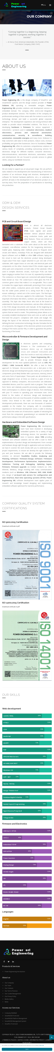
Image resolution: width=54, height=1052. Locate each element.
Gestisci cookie (23, 1040)
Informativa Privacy (37, 1040)
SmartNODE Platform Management (16, 1018)
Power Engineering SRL (11, 100)
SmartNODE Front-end (12, 1016)
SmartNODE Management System (15, 1021)
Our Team (8, 985)
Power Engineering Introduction (15, 971)
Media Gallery (9, 999)
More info (41, 1045)
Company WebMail (11, 1013)
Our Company (9, 983)
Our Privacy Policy (10, 996)
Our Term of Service (11, 991)
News (6, 1002)
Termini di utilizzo (9, 1040)
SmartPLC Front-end (11, 1024)
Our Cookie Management (13, 993)
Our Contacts (9, 988)
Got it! (27, 1049)
